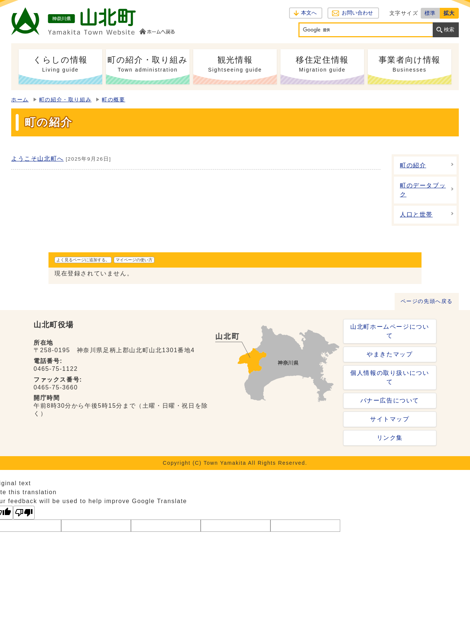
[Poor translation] (24, 513)
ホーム (20, 99)
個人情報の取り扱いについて (389, 377)
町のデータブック (423, 190)
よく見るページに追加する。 (83, 260)
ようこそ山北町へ (37, 158)
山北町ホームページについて (389, 331)
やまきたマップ (390, 354)
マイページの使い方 (134, 260)
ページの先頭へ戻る (427, 301)
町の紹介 (413, 165)
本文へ (309, 13)
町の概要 (113, 99)
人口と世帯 (416, 214)
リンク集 (390, 438)
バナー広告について (389, 400)
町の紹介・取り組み (65, 99)
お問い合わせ (357, 13)
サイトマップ (390, 419)
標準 (430, 13)
